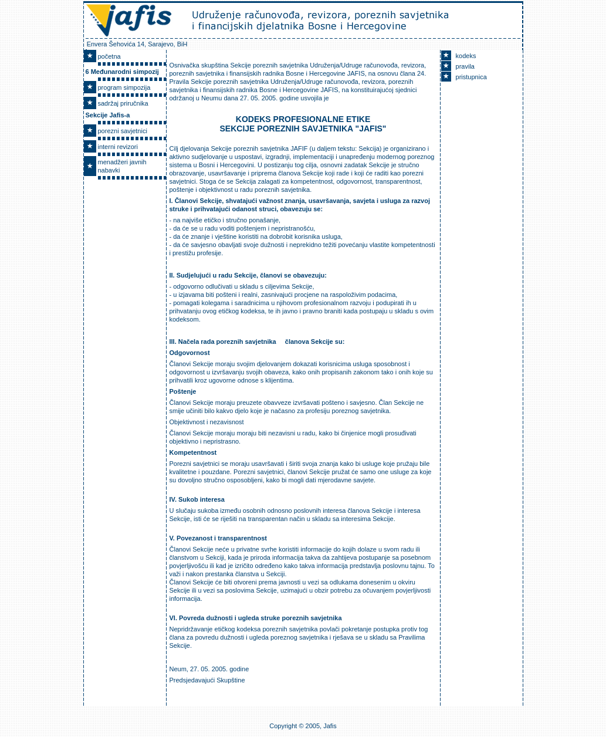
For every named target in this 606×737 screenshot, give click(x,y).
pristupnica (471, 76)
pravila (465, 66)
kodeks (466, 55)
